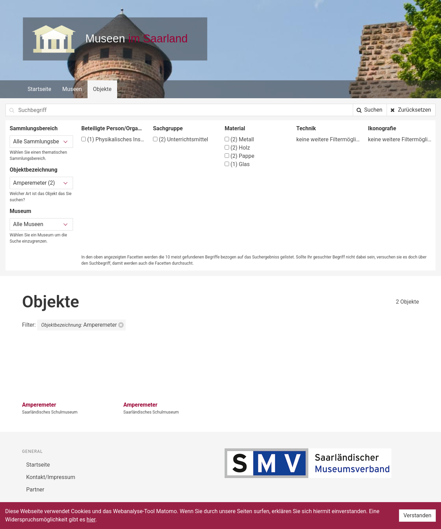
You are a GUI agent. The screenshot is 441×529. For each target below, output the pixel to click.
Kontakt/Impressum (50, 477)
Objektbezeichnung (34, 169)
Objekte (102, 89)
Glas (237, 164)
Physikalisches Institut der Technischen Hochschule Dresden (113, 139)
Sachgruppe (168, 128)
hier (90, 519)
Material (235, 128)
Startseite (39, 89)
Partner (35, 489)
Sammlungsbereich (34, 128)
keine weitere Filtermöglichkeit (328, 139)
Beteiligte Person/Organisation (113, 128)
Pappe (239, 156)
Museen (72, 89)
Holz (237, 147)
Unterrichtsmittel (180, 139)
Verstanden (417, 515)
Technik (306, 128)
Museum (20, 211)
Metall (239, 139)
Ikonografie (382, 128)
